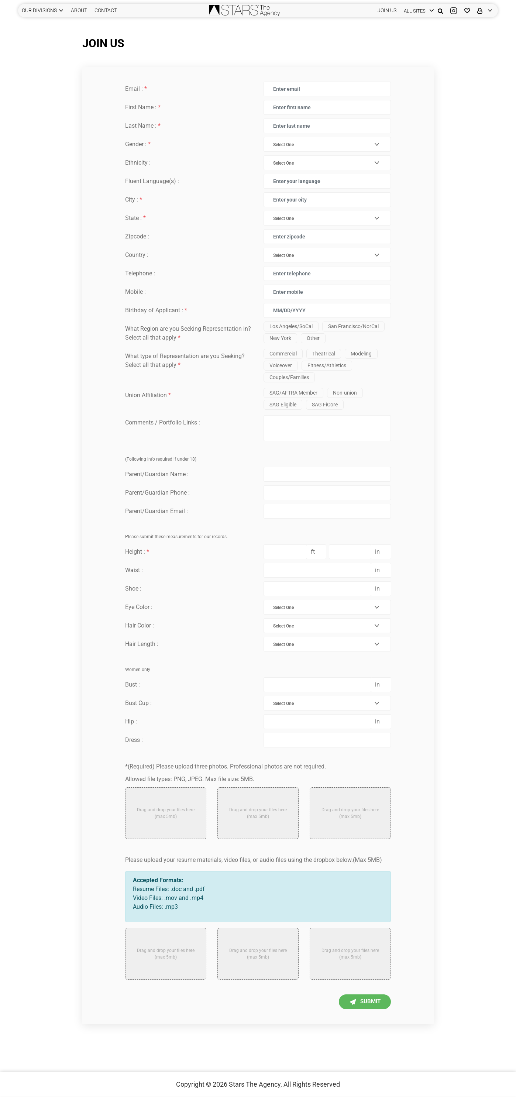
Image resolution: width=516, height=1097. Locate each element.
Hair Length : (141, 643)
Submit (360, 1001)
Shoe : (133, 588)
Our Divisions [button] (39, 10)
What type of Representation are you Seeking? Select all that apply (185, 360)
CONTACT (105, 10)
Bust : (132, 684)
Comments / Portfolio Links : (162, 422)
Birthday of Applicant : (156, 310)
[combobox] (322, 144)
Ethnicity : (138, 162)
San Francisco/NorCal (353, 326)
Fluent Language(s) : (152, 181)
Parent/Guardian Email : (156, 511)
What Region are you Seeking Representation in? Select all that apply (188, 333)
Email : (136, 88)
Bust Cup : (138, 702)
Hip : (131, 721)
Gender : (138, 144)
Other (313, 338)
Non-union (345, 393)
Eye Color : (138, 607)
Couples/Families (289, 377)
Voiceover (280, 365)
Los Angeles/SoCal (291, 326)
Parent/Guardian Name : (157, 474)
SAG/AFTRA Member (293, 393)
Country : (136, 254)
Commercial (283, 354)
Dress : (134, 739)
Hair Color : (139, 625)
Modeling (361, 354)
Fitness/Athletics (326, 365)
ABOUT (79, 10)
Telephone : (140, 273)
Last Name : (143, 125)
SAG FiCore (325, 404)
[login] (417, 10)
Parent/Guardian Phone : (157, 492)
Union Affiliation (148, 395)
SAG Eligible (282, 404)
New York (280, 338)
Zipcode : (137, 236)
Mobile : (135, 291)
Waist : (134, 570)
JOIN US (387, 10)
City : (133, 199)
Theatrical (323, 354)
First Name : (143, 107)
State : (135, 217)
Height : (137, 551)
